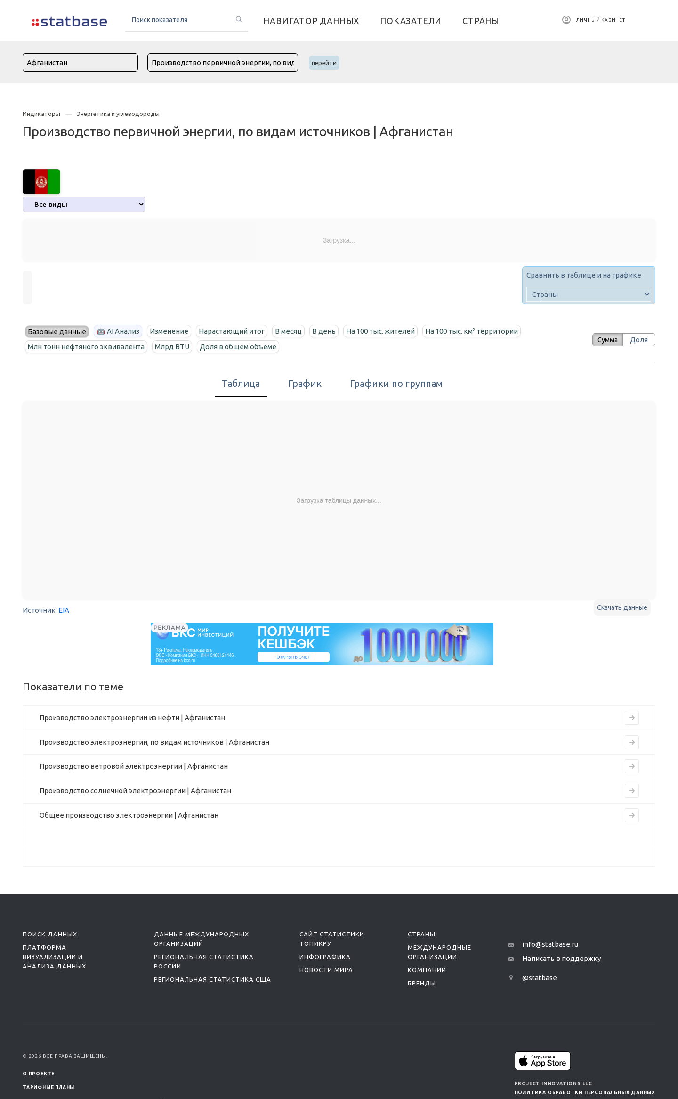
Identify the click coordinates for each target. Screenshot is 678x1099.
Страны (422, 934)
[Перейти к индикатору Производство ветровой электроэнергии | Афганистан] (632, 766)
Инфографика (325, 956)
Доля (639, 340)
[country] (588, 294)
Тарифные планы (48, 1087)
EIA (63, 610)
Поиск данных (50, 934)
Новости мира (326, 970)
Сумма (605, 340)
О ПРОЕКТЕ (39, 1073)
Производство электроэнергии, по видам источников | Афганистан (154, 742)
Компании (427, 970)
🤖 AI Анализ (118, 331)
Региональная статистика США (212, 979)
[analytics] (84, 204)
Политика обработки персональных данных (585, 1092)
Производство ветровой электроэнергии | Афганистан (134, 766)
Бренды (422, 983)
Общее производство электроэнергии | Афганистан (129, 815)
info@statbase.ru (550, 944)
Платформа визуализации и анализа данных (54, 956)
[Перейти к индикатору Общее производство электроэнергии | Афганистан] (632, 815)
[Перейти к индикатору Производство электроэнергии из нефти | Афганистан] (632, 718)
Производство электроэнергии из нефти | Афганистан (132, 718)
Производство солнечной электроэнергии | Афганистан (135, 791)
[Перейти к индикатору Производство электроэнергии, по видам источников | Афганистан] (632, 742)
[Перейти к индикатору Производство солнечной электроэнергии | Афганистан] (632, 791)
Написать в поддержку (561, 958)
